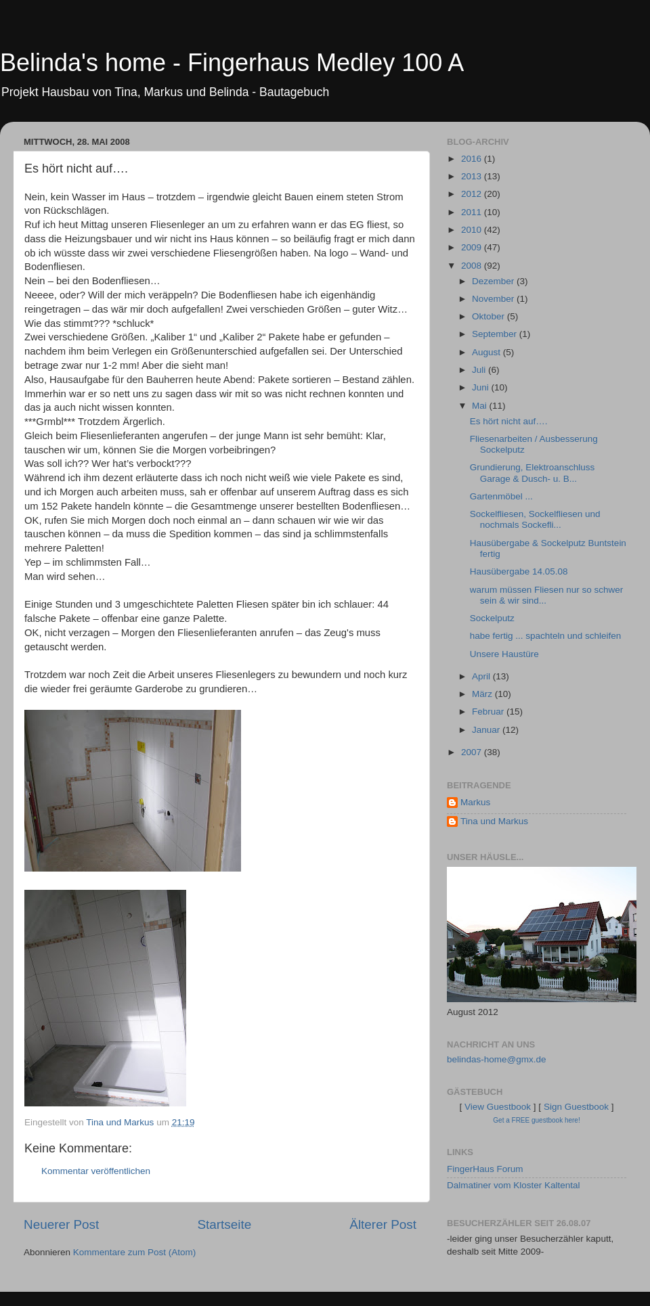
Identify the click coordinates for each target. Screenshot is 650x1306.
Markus (475, 802)
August (487, 352)
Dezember (494, 281)
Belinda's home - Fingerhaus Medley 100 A (232, 62)
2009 (472, 247)
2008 (472, 266)
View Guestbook (497, 1107)
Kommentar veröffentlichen (95, 1171)
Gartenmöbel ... (501, 496)
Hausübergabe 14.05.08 (519, 571)
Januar (487, 730)
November (494, 299)
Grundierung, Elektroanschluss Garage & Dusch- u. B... (532, 472)
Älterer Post (382, 1224)
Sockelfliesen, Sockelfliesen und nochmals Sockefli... (535, 519)
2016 (472, 159)
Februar (489, 711)
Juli (480, 370)
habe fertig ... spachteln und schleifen (546, 636)
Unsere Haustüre (504, 654)
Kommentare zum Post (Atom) (134, 1252)
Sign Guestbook (576, 1107)
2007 (472, 752)
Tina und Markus (494, 821)
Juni (482, 387)
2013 (472, 176)
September (495, 334)
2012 (472, 194)
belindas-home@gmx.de (496, 1059)
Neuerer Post (61, 1224)
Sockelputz (492, 618)
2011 (472, 212)
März (483, 694)
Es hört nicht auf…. (509, 421)
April (482, 676)
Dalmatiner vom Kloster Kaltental (513, 1185)
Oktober (489, 316)
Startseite (224, 1224)
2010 (472, 230)
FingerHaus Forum (485, 1169)
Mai (481, 406)
